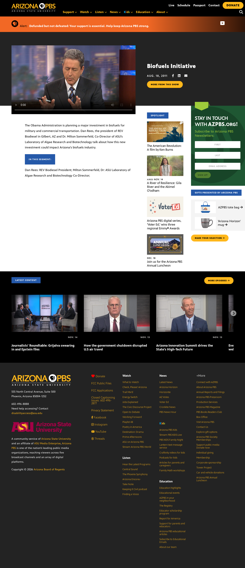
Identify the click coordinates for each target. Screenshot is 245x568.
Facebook (98, 417)
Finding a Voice (130, 494)
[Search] (240, 12)
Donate (98, 376)
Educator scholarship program (170, 512)
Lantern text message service (170, 446)
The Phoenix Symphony (135, 474)
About (162, 12)
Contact (214, 5)
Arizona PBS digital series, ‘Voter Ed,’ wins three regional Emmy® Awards (164, 224)
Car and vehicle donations (210, 472)
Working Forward (132, 417)
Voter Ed (164, 402)
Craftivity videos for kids (172, 452)
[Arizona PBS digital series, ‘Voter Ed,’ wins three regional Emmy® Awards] (165, 198)
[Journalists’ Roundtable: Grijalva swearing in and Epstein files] (44, 297)
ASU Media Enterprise (47, 443)
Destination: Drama (133, 432)
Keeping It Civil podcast (134, 489)
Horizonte (165, 392)
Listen (101, 12)
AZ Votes (164, 397)
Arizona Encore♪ (131, 479)
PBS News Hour (167, 412)
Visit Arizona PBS (205, 422)
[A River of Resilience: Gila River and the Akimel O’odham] (165, 157)
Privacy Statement (102, 410)
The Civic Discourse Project (136, 407)
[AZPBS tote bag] (205, 201)
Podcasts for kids (168, 457)
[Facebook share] (175, 76)
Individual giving (204, 452)
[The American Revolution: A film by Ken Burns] (165, 123)
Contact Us (202, 427)
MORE (219, 280)
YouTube (98, 431)
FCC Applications (102, 390)
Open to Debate (131, 412)
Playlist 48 (127, 422)
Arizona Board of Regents (49, 469)
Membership (203, 457)
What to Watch (130, 382)
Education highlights (170, 487)
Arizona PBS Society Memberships (206, 438)
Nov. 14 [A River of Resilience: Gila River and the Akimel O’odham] (155, 179)
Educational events (169, 492)
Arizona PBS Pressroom (209, 397)
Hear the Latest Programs (136, 464)
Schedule (183, 5)
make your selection (210, 238)
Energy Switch (129, 397)
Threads (98, 438)
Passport (199, 5)
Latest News (165, 382)
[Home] (49, 7)
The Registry (165, 505)
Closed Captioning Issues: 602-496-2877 (103, 400)
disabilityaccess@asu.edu (26, 413)
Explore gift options (206, 432)
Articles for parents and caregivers (171, 464)
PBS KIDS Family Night (171, 439)
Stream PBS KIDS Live (170, 434)
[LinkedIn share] (181, 76)
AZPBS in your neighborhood (167, 499)
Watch (86, 12)
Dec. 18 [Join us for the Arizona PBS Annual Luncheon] (151, 258)
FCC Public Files (101, 383)
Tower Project (204, 467)
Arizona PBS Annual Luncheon (206, 479)
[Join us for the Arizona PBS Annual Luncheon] (165, 236)
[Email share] (187, 76)
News (115, 12)
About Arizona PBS (206, 387)
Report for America (169, 518)
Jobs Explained (130, 402)
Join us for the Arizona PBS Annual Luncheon (164, 263)
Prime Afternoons (132, 437)
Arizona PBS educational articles (172, 533)
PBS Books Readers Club (209, 412)
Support (70, 12)
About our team (168, 547)
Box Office (201, 417)
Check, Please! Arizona (134, 387)
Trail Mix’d (127, 392)
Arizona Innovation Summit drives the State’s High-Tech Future (184, 347)
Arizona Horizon (168, 387)
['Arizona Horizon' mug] (205, 217)
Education (144, 12)
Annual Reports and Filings (210, 392)
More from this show (165, 84)
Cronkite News (167, 407)
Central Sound (130, 469)
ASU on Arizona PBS (133, 442)
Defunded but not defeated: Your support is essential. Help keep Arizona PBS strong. (89, 26)
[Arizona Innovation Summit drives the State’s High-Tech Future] (189, 297)
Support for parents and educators (172, 525)
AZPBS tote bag (230, 207)
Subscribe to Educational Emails (172, 541)
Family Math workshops (172, 470)
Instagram (99, 424)
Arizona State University (56, 438)
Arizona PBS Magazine (208, 407)
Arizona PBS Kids (168, 429)
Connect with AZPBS (207, 382)
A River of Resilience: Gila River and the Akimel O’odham (164, 186)
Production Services (206, 402)
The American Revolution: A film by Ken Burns (164, 147)
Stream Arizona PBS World (136, 447)
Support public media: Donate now (208, 446)
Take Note (128, 484)
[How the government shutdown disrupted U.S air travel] (117, 297)
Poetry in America (132, 427)
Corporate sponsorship (208, 462)
